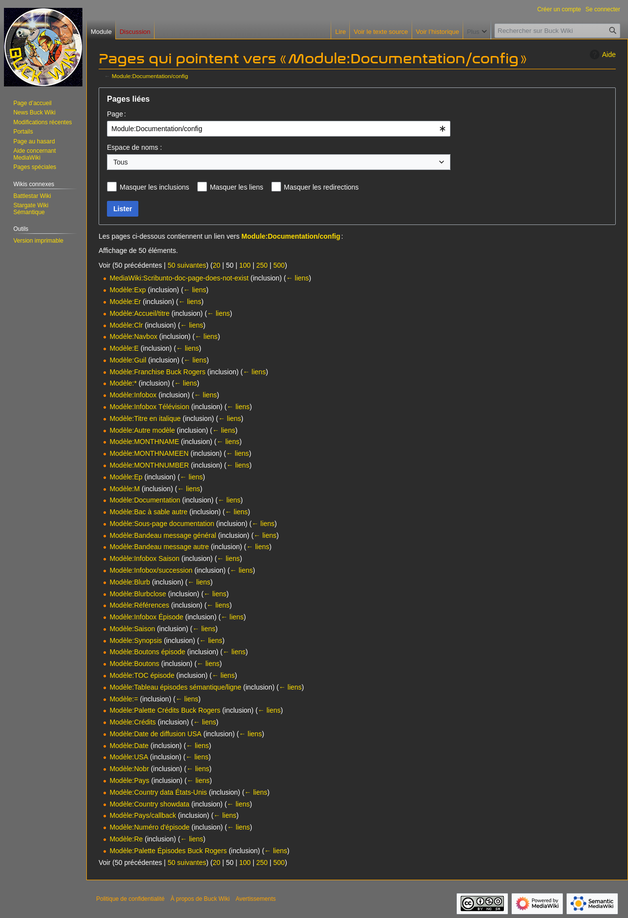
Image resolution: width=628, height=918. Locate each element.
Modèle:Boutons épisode (147, 652)
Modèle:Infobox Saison (144, 558)
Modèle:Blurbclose (137, 594)
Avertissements (256, 898)
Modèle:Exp (127, 290)
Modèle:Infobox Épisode (146, 617)
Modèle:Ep (125, 477)
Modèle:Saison (132, 629)
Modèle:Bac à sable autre (148, 512)
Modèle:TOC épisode (141, 675)
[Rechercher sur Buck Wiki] (557, 31)
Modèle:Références (139, 605)
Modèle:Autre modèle (142, 430)
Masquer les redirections (321, 187)
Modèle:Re (126, 839)
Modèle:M (124, 489)
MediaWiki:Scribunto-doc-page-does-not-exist (178, 278)
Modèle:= (123, 699)
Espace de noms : (134, 147)
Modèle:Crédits (132, 722)
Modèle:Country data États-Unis (158, 792)
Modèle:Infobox (133, 395)
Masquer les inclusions (154, 187)
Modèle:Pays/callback (142, 815)
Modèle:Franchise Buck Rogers (157, 372)
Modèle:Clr (126, 325)
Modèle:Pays (129, 780)
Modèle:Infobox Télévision (149, 407)
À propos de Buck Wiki (200, 898)
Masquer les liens (236, 187)
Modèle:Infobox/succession (150, 570)
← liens (297, 278)
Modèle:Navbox (133, 336)
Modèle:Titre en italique (145, 418)
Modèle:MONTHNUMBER (149, 465)
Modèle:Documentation (144, 500)
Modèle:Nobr (129, 769)
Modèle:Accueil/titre (139, 313)
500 (279, 265)
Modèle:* (122, 383)
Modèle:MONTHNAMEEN (148, 453)
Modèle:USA (128, 757)
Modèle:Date (128, 746)
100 (244, 265)
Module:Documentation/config (150, 76)
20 (216, 265)
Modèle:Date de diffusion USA (155, 734)
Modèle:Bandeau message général (162, 535)
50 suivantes (187, 265)
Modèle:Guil (127, 360)
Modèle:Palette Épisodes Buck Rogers (168, 851)
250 (261, 265)
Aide (601, 54)
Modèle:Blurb (129, 582)
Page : (116, 114)
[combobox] (278, 129)
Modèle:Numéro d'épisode (149, 827)
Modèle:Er (125, 302)
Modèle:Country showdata (149, 804)
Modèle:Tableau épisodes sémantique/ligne (175, 687)
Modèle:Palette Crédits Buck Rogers (164, 710)
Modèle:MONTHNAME (144, 441)
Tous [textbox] (120, 162)
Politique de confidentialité (130, 898)
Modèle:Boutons (134, 664)
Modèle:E (123, 348)
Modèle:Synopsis (135, 640)
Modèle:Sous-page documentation (161, 524)
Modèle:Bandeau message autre (159, 547)
